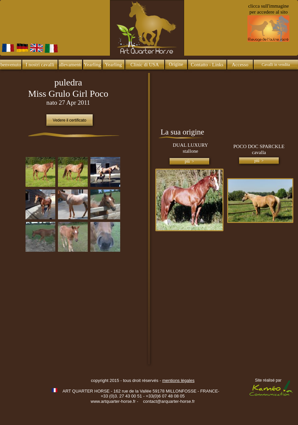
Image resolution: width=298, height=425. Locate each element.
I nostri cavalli (39, 64)
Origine (176, 64)
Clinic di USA (144, 64)
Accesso (240, 64)
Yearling (92, 64)
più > (189, 161)
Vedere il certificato (69, 120)
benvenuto (10, 64)
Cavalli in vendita (276, 64)
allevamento (71, 64)
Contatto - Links (207, 64)
